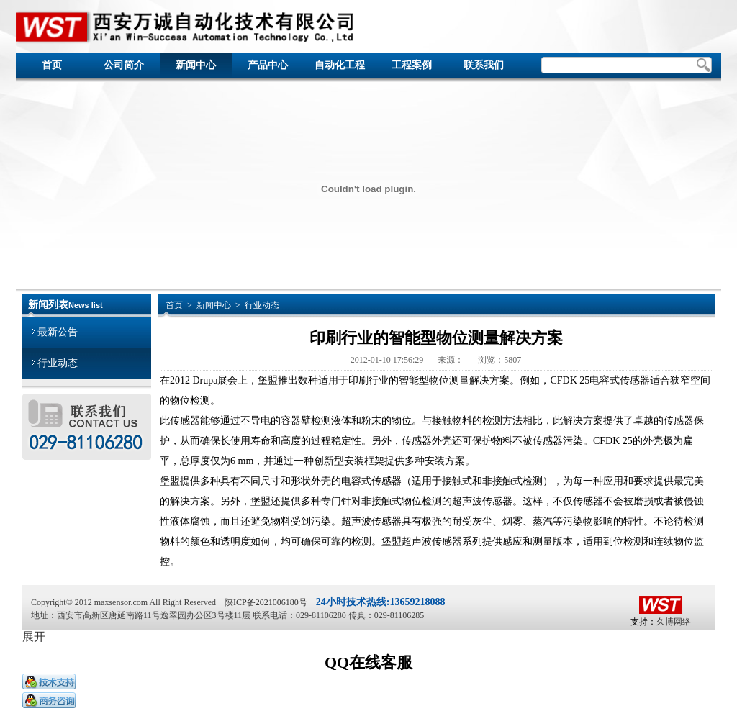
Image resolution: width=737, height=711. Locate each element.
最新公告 (55, 327)
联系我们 (484, 65)
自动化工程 (340, 65)
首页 (52, 65)
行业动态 (55, 358)
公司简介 (124, 65)
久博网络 (673, 622)
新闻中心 (196, 65)
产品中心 (268, 65)
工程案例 (412, 65)
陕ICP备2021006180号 (266, 602)
